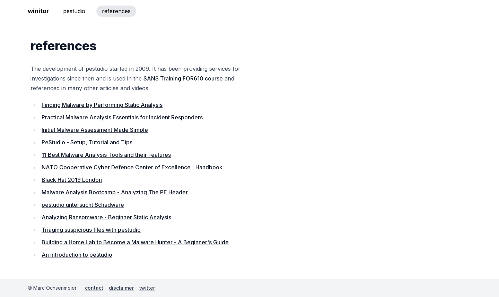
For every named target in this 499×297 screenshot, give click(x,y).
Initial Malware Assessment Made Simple (95, 129)
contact (94, 288)
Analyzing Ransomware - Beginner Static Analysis (106, 217)
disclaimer (121, 288)
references (116, 11)
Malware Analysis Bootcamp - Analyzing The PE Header (115, 192)
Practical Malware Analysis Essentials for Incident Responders (122, 117)
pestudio (74, 11)
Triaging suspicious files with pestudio (91, 229)
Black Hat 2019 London (72, 179)
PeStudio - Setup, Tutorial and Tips (87, 142)
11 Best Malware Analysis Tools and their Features (106, 154)
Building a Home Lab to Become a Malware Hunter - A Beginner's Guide (135, 242)
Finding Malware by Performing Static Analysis (102, 104)
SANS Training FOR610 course (183, 78)
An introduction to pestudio (77, 254)
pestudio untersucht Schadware (83, 204)
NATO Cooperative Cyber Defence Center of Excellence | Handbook (132, 167)
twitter (147, 288)
